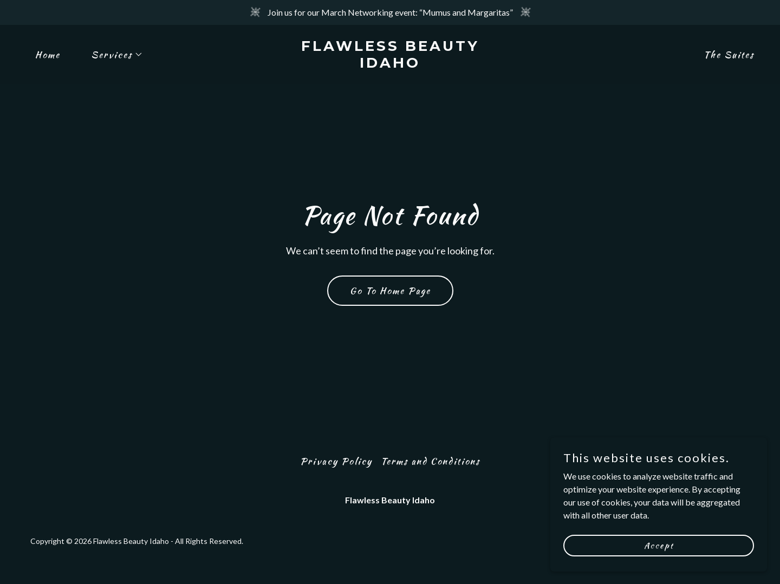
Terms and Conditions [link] (430, 461)
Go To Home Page (390, 290)
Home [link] (47, 54)
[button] (112, 54)
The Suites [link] (729, 54)
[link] (390, 64)
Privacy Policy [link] (336, 461)
